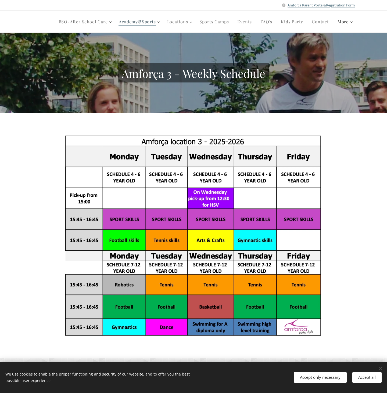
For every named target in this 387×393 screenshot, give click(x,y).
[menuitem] (86, 21)
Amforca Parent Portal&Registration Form (321, 5)
